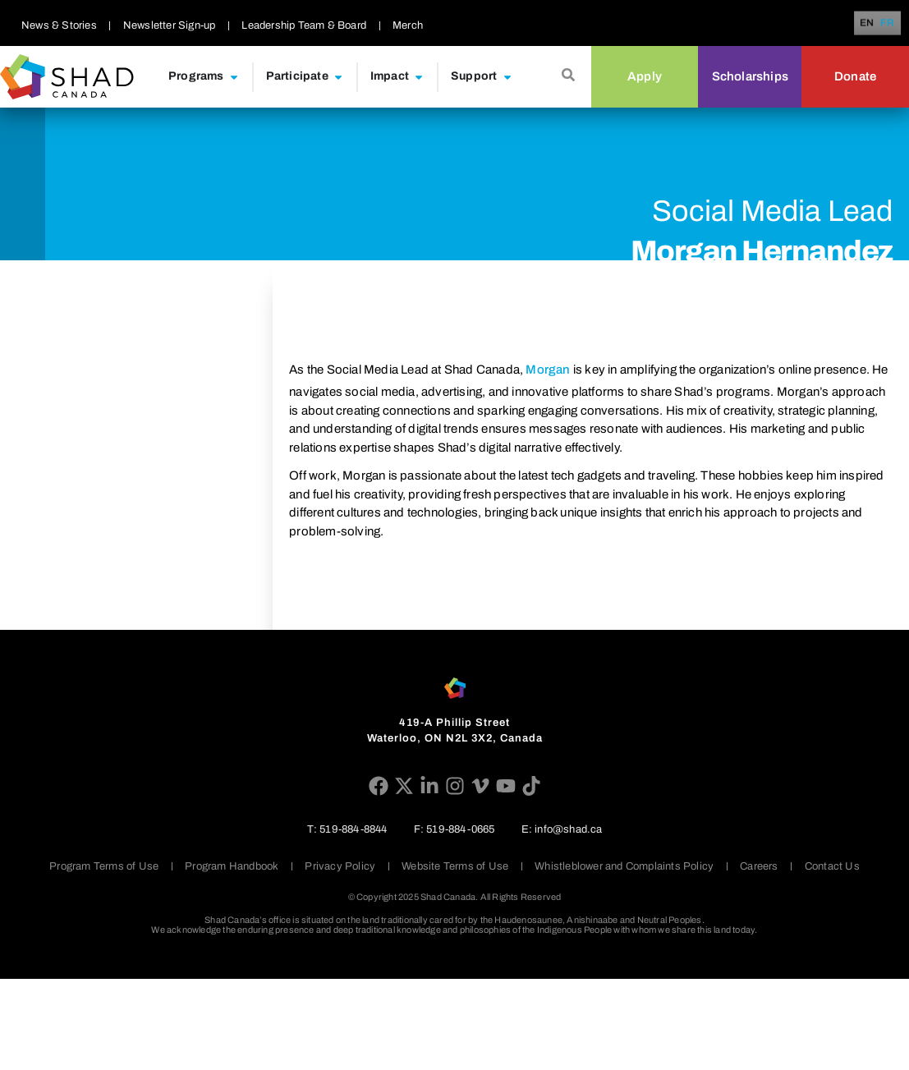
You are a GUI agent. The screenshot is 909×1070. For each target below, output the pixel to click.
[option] (888, 23)
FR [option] (887, 23)
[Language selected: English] (880, 23)
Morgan (548, 369)
